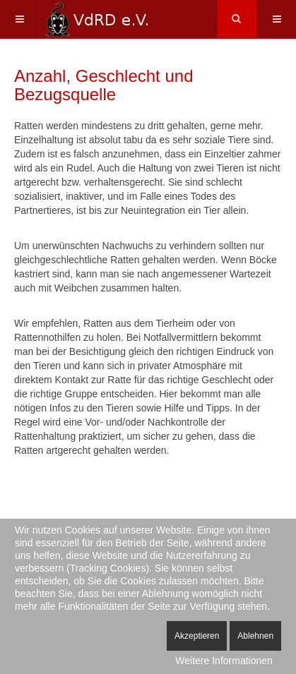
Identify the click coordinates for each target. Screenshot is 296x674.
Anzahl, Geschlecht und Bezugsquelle (104, 85)
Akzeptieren (196, 636)
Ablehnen (255, 636)
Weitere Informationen (223, 660)
